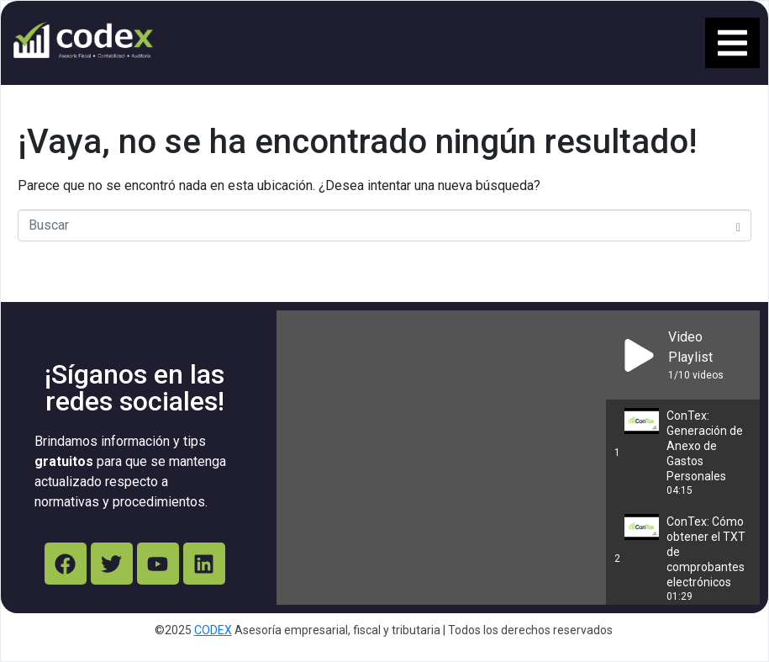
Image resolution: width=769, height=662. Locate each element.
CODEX (213, 630)
